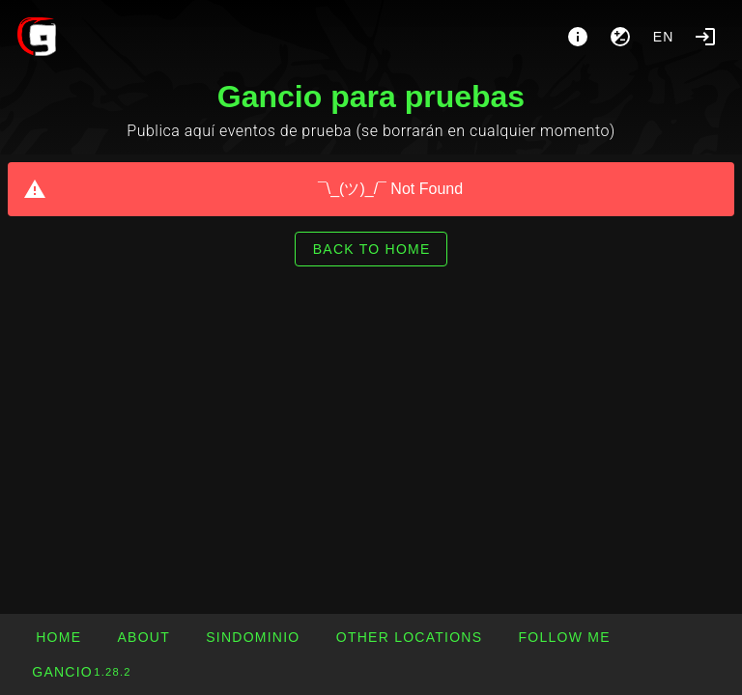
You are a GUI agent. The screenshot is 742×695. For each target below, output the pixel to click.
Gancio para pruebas (371, 96)
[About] (577, 36)
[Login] (705, 36)
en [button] (663, 36)
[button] (409, 637)
